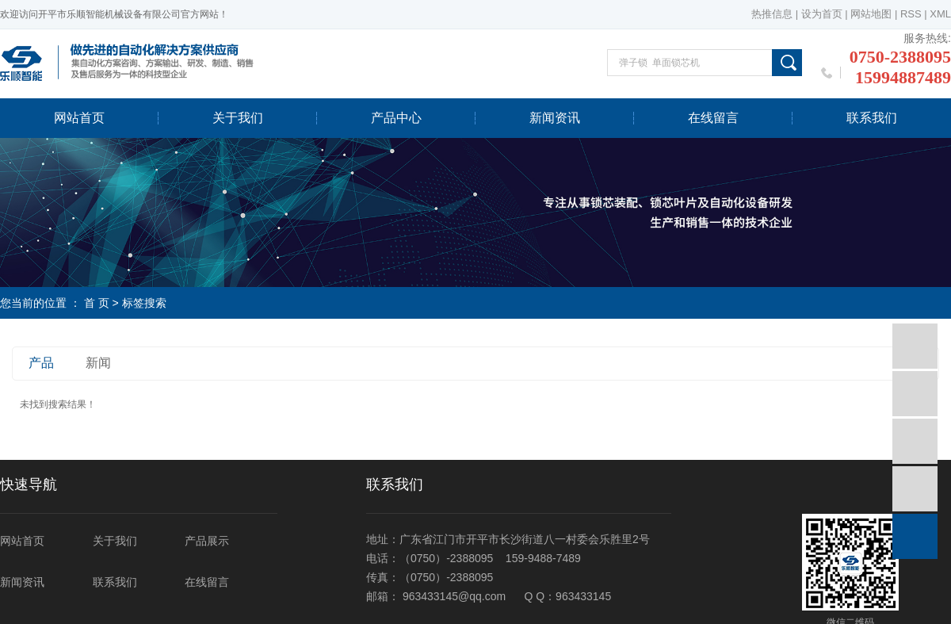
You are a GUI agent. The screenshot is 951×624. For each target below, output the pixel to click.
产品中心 (396, 117)
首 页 (96, 303)
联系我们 (871, 117)
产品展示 (207, 540)
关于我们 (237, 117)
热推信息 (771, 14)
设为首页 (821, 14)
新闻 (98, 362)
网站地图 (871, 14)
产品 (41, 362)
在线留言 (713, 117)
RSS (911, 14)
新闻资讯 (554, 117)
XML (940, 14)
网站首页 (79, 117)
